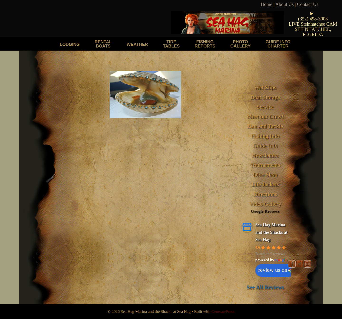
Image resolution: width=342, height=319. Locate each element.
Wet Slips (265, 87)
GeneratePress (222, 311)
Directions (265, 194)
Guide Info (265, 146)
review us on (275, 270)
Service (265, 107)
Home (266, 4)
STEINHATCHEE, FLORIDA (313, 32)
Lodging (70, 44)
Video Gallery (265, 204)
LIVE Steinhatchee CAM (313, 24)
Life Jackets (265, 184)
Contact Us (307, 4)
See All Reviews (265, 287)
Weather (137, 44)
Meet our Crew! (265, 116)
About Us (284, 4)
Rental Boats (103, 43)
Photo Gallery (240, 43)
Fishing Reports (205, 43)
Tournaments (265, 165)
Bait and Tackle (265, 126)
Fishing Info (265, 136)
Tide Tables (171, 43)
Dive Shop (265, 174)
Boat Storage (265, 97)
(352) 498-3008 (313, 18)
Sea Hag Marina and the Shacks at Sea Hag (271, 232)
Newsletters (265, 155)
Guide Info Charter (278, 43)
